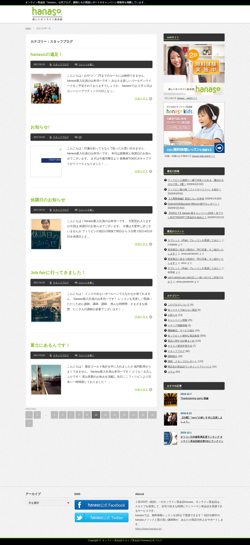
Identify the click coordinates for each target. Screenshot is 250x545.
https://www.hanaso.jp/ (148, 528)
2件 (80, 137)
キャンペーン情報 (177, 320)
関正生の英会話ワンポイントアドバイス (190, 366)
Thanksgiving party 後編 (194, 398)
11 (105, 415)
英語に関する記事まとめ (181, 340)
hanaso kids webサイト (203, 156)
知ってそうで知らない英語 (182, 310)
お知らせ (172, 315)
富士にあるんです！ (50, 345)
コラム (171, 371)
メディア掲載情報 (177, 325)
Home (28, 28)
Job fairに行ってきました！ (58, 272)
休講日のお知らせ (47, 199)
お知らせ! (40, 127)
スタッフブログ (61, 64)
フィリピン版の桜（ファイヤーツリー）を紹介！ (194, 189)
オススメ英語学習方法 (180, 346)
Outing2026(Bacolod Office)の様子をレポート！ (194, 204)
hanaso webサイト (187, 98)
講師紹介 (172, 356)
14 (133, 415)
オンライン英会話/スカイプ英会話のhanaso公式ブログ (132, 540)
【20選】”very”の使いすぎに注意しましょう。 (201, 419)
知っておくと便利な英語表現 (183, 335)
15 (143, 415)
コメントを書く (86, 64)
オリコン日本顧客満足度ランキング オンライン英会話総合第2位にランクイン (201, 439)
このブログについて (179, 304)
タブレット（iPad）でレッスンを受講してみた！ (194, 240)
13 (124, 415)
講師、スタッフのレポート (182, 361)
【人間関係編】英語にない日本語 (186, 198)
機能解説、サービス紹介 (181, 330)
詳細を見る (141, 98)
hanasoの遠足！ (46, 54)
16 (152, 415)
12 (114, 415)
